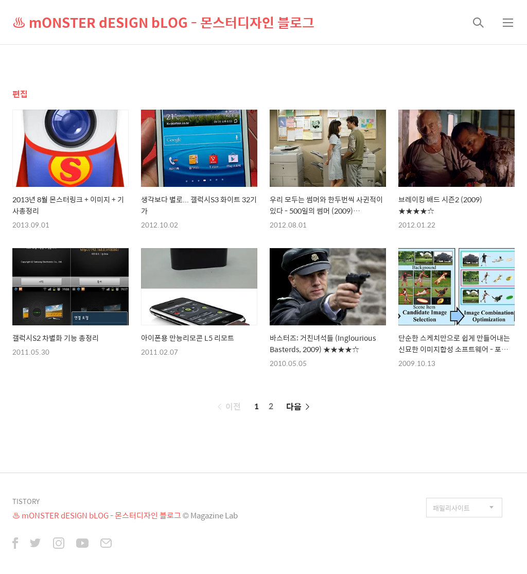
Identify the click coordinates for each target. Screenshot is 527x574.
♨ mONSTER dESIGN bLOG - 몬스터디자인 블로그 (163, 22)
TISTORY (26, 501)
